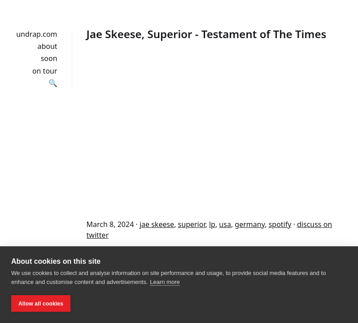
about (47, 46)
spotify (280, 224)
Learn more (164, 282)
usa (225, 224)
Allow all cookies (40, 304)
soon (49, 58)
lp (212, 224)
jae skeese (157, 224)
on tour (44, 71)
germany (250, 224)
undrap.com (36, 34)
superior (191, 224)
